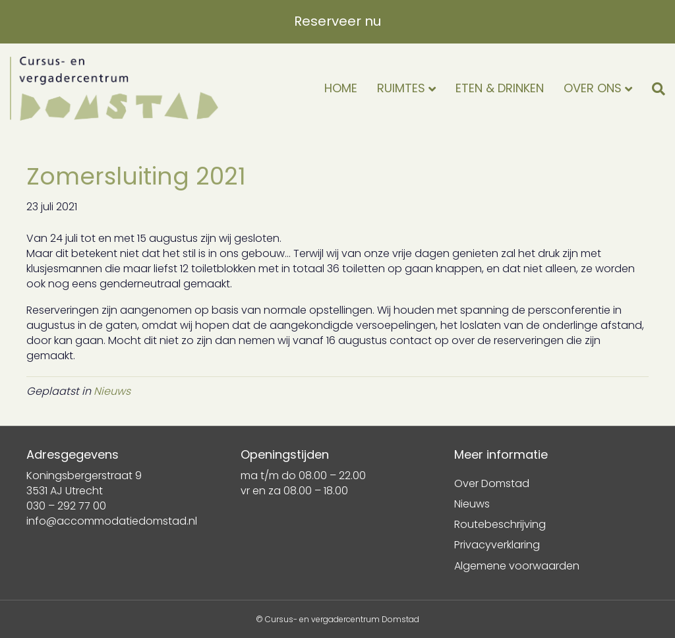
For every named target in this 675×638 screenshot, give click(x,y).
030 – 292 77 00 (66, 505)
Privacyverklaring (497, 544)
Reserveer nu (337, 21)
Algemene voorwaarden (516, 565)
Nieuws (112, 391)
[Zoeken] (653, 89)
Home (340, 88)
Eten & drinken (499, 88)
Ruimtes (401, 88)
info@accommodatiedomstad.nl (111, 521)
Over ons (593, 88)
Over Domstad (491, 483)
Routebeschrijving (500, 524)
